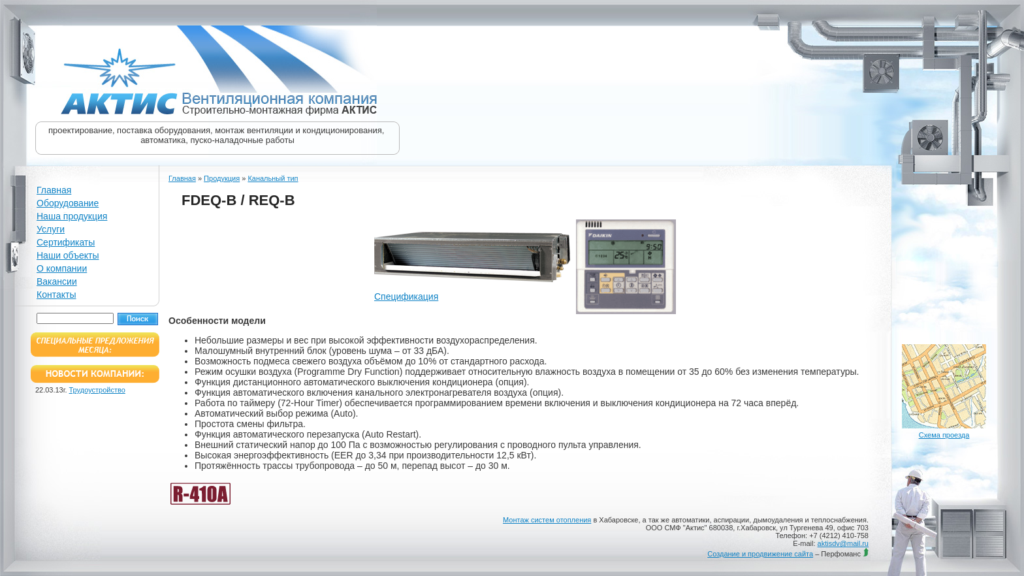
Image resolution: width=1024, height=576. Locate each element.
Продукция (222, 178)
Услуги (51, 229)
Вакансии (57, 281)
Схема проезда (944, 435)
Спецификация (406, 296)
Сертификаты (66, 242)
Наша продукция (72, 216)
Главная (54, 190)
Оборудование (68, 203)
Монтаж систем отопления (547, 520)
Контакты (56, 294)
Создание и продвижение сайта (760, 554)
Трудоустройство (97, 390)
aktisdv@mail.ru (843, 543)
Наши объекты (68, 255)
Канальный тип (273, 178)
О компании (62, 268)
